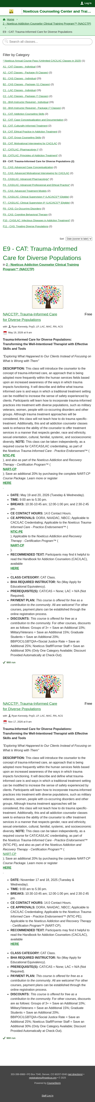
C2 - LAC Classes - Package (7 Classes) (25, 96)
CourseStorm (54, 1083)
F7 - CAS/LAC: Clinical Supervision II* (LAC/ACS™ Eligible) (36, 202)
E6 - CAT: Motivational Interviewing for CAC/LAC (30, 143)
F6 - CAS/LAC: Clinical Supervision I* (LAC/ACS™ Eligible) (36, 196)
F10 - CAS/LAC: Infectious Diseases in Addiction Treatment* (36, 220)
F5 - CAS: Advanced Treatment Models (25, 190)
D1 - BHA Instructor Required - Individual (25, 102)
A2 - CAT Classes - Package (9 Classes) (25, 72)
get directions (75, 1074)
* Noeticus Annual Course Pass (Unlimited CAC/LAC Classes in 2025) (42, 60)
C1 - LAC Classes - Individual (19, 90)
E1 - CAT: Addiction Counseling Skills (23, 113)
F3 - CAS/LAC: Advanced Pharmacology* (26, 179)
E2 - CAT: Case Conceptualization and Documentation (33, 119)
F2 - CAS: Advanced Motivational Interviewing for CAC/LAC (36, 173)
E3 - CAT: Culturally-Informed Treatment (25, 125)
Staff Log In (47, 1095)
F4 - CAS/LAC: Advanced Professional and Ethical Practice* (36, 185)
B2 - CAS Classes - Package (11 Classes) (26, 84)
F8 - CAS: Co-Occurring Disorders (22, 208)
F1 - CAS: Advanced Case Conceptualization (28, 167)
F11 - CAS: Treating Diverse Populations (25, 226)
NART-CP (9, 469)
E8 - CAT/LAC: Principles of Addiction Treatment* (30, 155)
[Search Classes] (45, 42)
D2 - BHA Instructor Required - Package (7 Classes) (32, 108)
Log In (88, 3)
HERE (7, 482)
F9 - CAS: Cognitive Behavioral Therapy (25, 214)
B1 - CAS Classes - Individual (19, 78)
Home (10, 19)
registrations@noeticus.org (43, 1077)
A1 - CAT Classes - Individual (19, 66)
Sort (62, 238)
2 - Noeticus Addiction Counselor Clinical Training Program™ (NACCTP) (47, 23)
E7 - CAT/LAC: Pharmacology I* (21, 149)
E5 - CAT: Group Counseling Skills (22, 137)
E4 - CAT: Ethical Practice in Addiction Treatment (30, 131)
